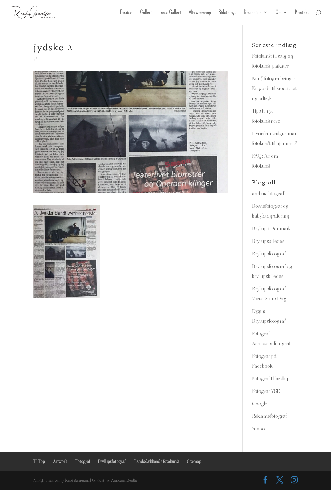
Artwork (60, 461)
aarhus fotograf (268, 193)
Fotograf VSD (266, 391)
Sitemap (194, 461)
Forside (126, 13)
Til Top (39, 461)
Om (278, 13)
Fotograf (82, 461)
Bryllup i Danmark (271, 228)
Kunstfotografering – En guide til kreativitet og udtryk (274, 88)
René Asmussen (77, 480)
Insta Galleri (170, 13)
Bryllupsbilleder (268, 241)
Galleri (145, 13)
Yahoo (258, 428)
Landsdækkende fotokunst (156, 461)
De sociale (252, 13)
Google (259, 403)
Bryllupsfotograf (268, 253)
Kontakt (302, 13)
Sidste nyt (227, 13)
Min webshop (199, 13)
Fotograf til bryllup (270, 378)
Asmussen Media (124, 480)
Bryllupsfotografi (112, 461)
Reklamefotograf (269, 416)
